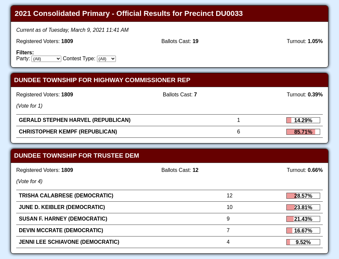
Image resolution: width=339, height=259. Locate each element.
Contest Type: (79, 58)
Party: (23, 58)
